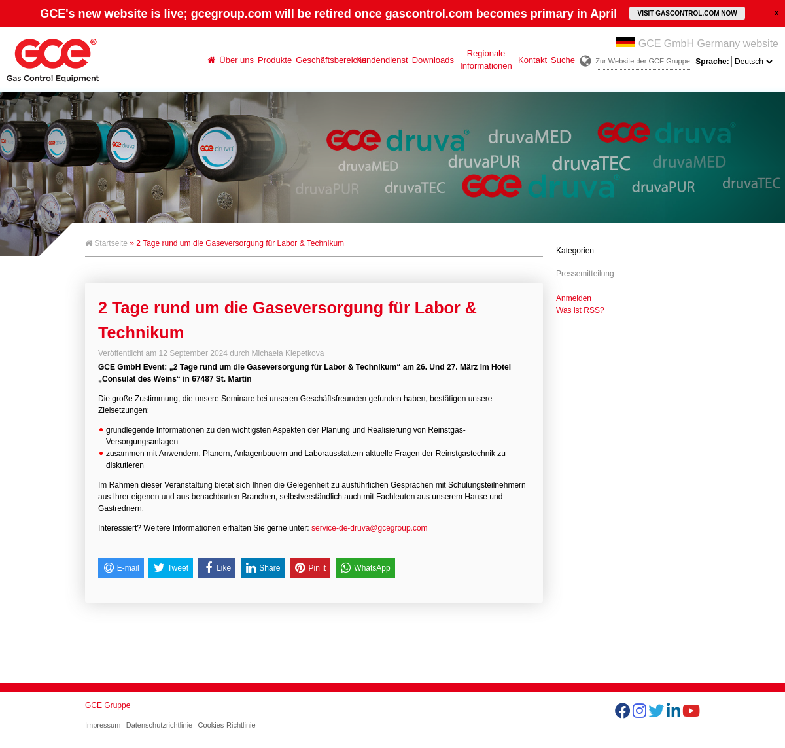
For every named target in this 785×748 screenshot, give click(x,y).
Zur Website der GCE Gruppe (642, 61)
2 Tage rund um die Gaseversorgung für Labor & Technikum (287, 320)
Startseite (106, 243)
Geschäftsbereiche (325, 60)
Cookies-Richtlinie (227, 725)
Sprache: (735, 61)
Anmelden (573, 298)
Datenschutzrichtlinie (159, 725)
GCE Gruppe (107, 705)
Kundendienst (382, 60)
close (776, 12)
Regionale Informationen (486, 59)
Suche (563, 60)
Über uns (236, 60)
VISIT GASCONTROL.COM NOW (687, 13)
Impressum (102, 725)
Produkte (275, 60)
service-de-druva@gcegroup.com (369, 528)
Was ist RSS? (580, 310)
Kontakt (532, 60)
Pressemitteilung (585, 273)
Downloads (433, 60)
